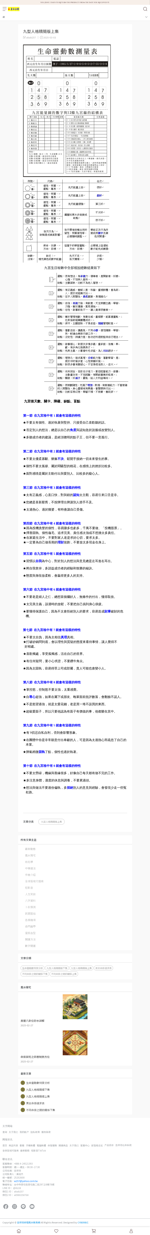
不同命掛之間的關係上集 (64, 974)
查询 (4, 1132)
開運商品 (63, 1145)
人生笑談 (30, 894)
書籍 (22, 1145)
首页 (4, 1145)
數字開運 (30, 946)
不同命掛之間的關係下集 (35, 974)
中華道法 (30, 868)
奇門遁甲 (30, 926)
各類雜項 (30, 920)
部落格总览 (97, 1145)
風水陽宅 (30, 855)
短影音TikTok (38, 1150)
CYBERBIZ (83, 1222)
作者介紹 (30, 875)
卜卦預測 (30, 907)
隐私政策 (35, 1132)
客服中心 (85, 1145)
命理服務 (52, 1145)
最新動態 (30, 849)
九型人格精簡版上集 (51, 821)
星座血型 (30, 933)
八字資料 (30, 901)
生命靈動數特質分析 (32, 968)
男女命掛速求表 (103, 968)
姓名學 (29, 862)
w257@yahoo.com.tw (26, 1181)
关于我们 (13, 1132)
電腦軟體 (41, 1145)
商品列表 (13, 1145)
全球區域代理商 (34, 881)
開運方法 (30, 939)
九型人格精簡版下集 (57, 968)
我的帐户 (24, 1132)
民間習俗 (30, 913)
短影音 (29, 888)
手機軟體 (30, 1145)
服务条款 (46, 1132)
